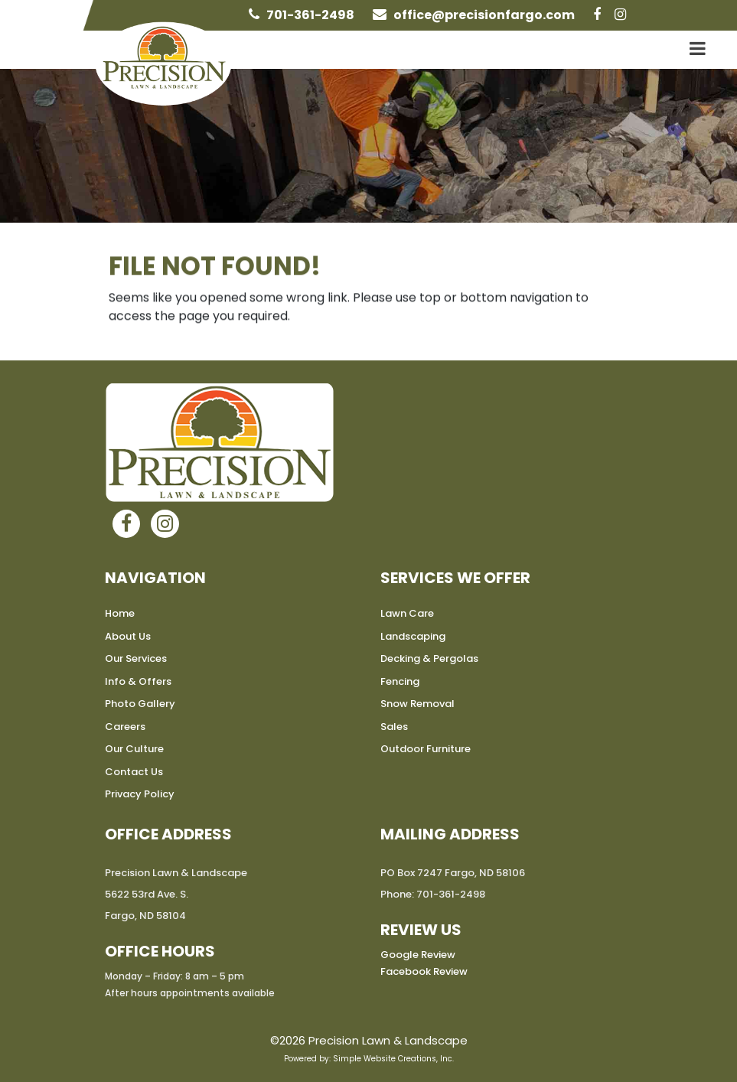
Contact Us (134, 771)
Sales (394, 726)
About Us (128, 636)
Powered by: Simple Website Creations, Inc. (369, 1058)
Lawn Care (407, 613)
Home (120, 613)
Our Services (136, 658)
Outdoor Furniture (425, 748)
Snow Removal (417, 703)
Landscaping (412, 636)
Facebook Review (424, 971)
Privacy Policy (139, 794)
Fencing (399, 681)
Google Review (417, 954)
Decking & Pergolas (429, 658)
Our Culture (134, 748)
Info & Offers (138, 681)
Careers (125, 726)
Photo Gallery (140, 703)
